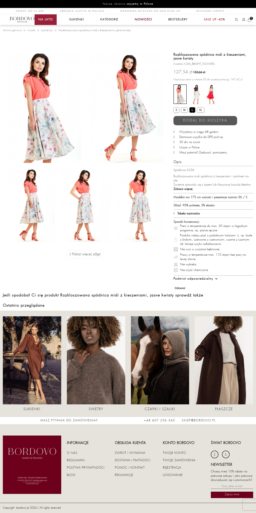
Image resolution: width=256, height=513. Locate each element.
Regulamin (76, 460)
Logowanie (173, 475)
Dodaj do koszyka (205, 120)
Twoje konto (174, 453)
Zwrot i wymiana (130, 453)
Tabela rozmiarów (186, 213)
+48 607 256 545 (159, 420)
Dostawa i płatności (132, 460)
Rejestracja (172, 467)
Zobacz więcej (183, 189)
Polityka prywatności (85, 467)
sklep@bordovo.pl (199, 420)
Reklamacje (124, 475)
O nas (72, 453)
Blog (71, 475)
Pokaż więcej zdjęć (85, 254)
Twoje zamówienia (179, 460)
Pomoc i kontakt (130, 467)
